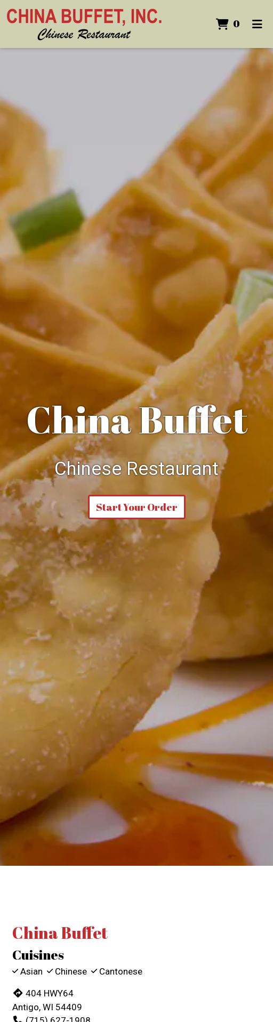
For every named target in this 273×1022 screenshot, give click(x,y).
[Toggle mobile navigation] (257, 24)
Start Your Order (137, 507)
